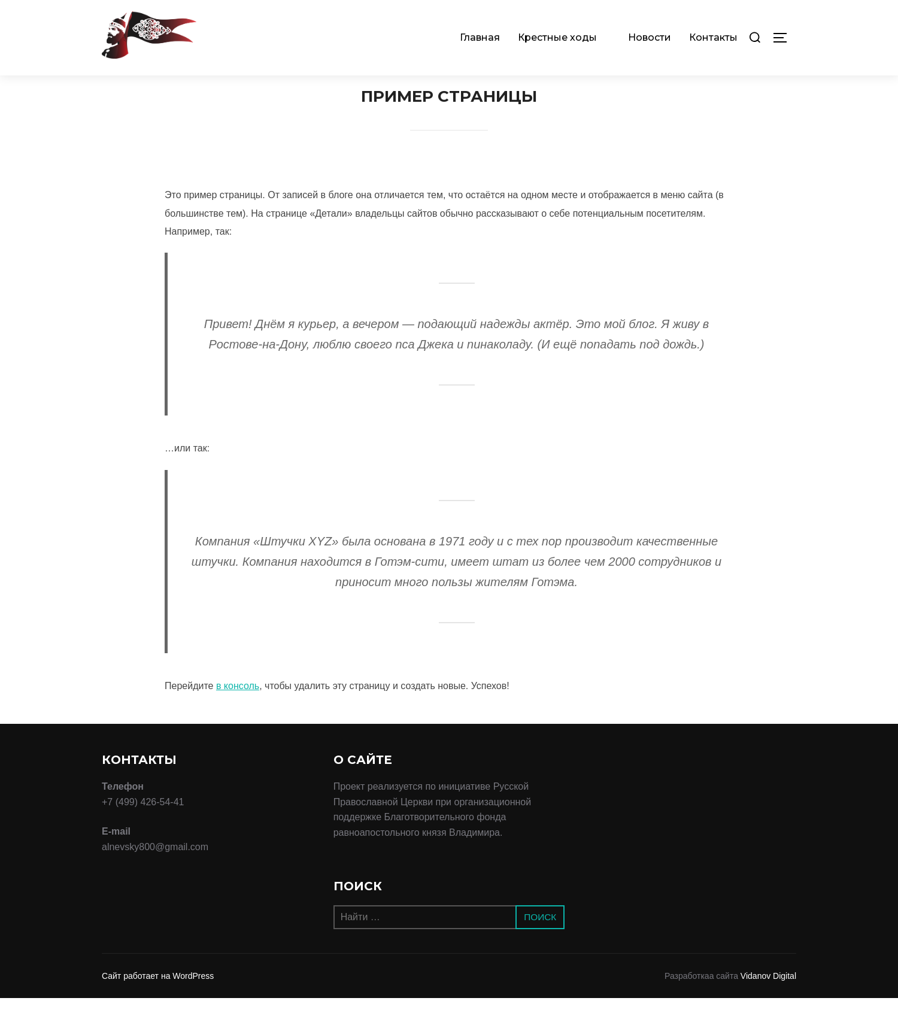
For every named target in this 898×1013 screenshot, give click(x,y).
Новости (649, 37)
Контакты (713, 37)
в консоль (237, 701)
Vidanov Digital (768, 991)
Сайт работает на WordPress (158, 991)
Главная (480, 37)
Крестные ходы (564, 37)
